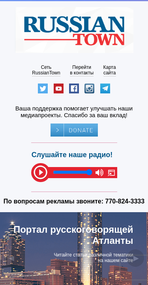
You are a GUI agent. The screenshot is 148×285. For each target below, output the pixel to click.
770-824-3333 (125, 201)
